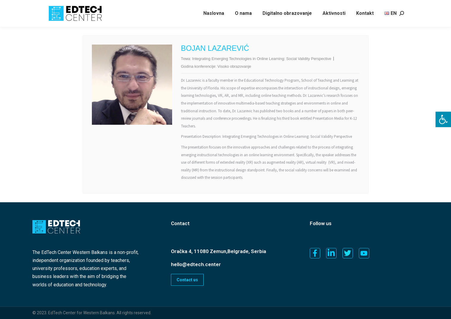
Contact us (187, 279)
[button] (443, 119)
